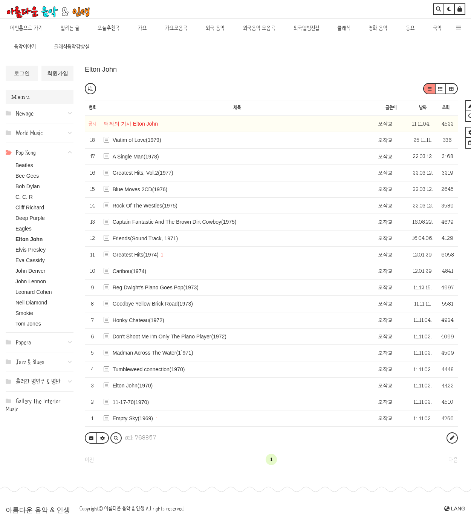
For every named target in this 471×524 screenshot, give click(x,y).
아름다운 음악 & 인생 (38, 510)
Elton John (29, 239)
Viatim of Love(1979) (137, 140)
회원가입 (57, 73)
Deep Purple (30, 218)
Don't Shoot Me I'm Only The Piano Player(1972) (169, 336)
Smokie (24, 313)
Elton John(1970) (133, 386)
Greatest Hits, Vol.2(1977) (143, 173)
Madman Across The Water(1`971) (153, 353)
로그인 (22, 73)
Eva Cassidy (30, 260)
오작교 (385, 123)
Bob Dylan (27, 186)
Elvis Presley (30, 250)
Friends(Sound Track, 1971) (145, 238)
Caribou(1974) (130, 271)
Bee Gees (27, 176)
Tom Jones (28, 324)
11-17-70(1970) (131, 402)
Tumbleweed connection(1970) (149, 369)
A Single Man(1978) (136, 157)
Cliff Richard (29, 207)
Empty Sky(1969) (133, 418)
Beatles (24, 165)
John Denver (30, 271)
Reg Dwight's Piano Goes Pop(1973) (156, 287)
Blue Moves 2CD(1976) (140, 189)
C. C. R (24, 197)
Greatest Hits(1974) (136, 255)
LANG (454, 509)
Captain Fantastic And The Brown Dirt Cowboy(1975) (175, 222)
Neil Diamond (31, 303)
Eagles (23, 229)
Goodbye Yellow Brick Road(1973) (153, 304)
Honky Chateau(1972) (138, 320)
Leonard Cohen (33, 292)
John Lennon (30, 281)
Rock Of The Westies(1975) (145, 206)
